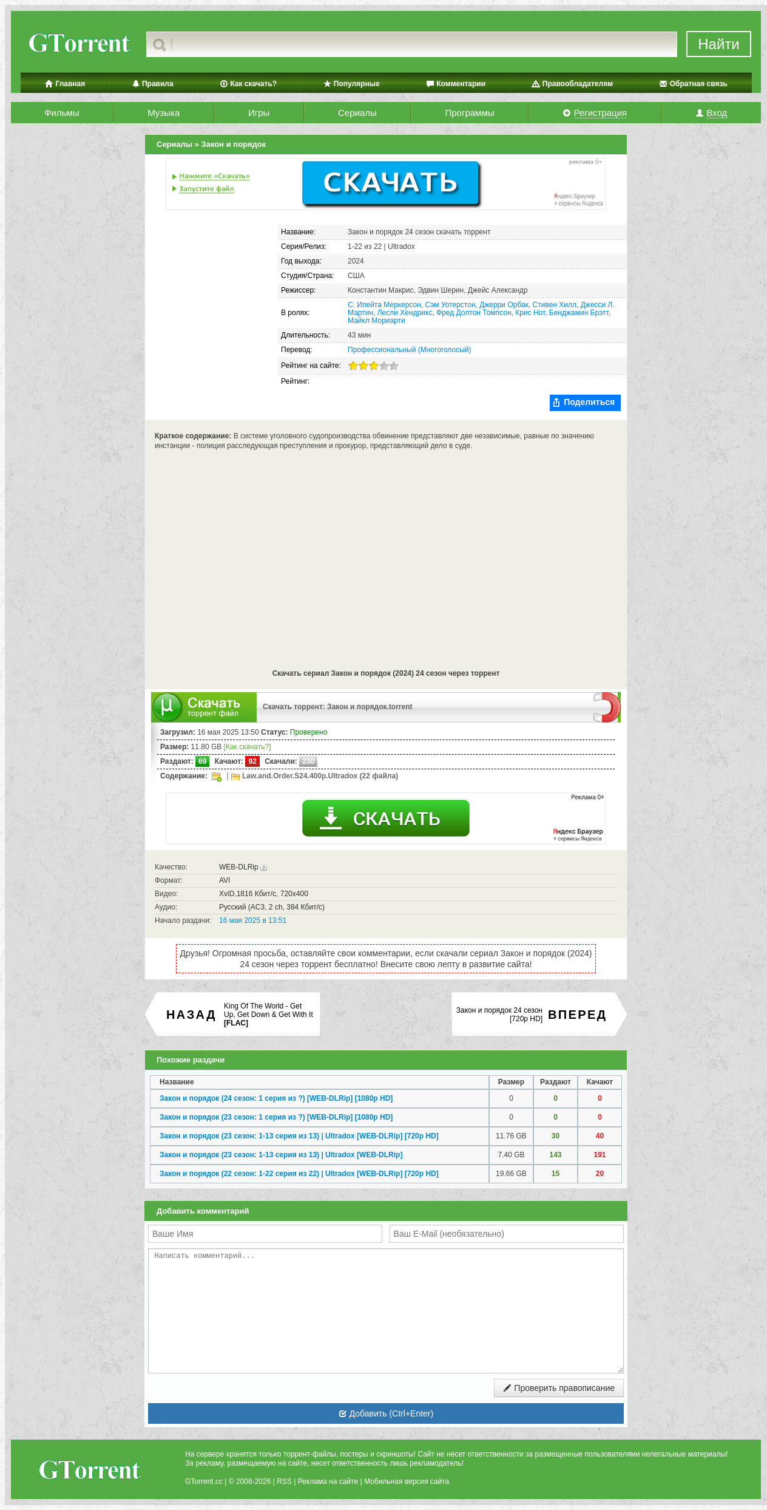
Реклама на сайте (328, 1481)
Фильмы (61, 112)
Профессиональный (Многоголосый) (409, 349)
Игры (258, 112)
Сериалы (357, 112)
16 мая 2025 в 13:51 (252, 920)
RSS (284, 1481)
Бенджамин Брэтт (579, 312)
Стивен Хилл (554, 305)
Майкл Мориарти (376, 320)
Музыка (163, 112)
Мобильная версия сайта (406, 1481)
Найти (718, 44)
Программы (469, 112)
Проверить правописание (559, 1388)
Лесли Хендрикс (405, 312)
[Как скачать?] (247, 747)
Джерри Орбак (504, 305)
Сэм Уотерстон (450, 305)
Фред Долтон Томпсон (473, 312)
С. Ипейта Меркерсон (384, 305)
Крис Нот (530, 312)
